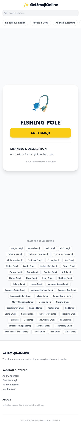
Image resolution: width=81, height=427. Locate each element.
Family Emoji (29, 266)
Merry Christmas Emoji (22, 302)
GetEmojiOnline (40, 5)
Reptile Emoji (54, 308)
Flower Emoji (16, 272)
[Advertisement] (40, 52)
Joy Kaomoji (9, 388)
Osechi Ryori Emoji (15, 308)
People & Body (40, 22)
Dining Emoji (12, 266)
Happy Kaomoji (11, 384)
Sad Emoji (70, 308)
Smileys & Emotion (15, 22)
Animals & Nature (65, 22)
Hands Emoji (15, 278)
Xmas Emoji (70, 331)
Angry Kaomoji (11, 375)
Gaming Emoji (50, 272)
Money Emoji (45, 302)
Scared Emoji (27, 314)
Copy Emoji (40, 133)
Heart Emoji (47, 278)
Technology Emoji (64, 325)
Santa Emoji (10, 314)
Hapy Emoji (31, 278)
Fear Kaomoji (10, 380)
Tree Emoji (55, 331)
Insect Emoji (36, 284)
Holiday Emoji (19, 284)
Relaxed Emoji (35, 308)
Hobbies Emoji (65, 278)
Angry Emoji (17, 248)
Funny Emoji (32, 272)
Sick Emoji (28, 319)
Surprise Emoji (43, 325)
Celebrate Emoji (15, 254)
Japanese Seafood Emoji (41, 290)
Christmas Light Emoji (38, 254)
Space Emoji (65, 319)
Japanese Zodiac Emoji (20, 296)
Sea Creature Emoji (47, 314)
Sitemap (55, 420)
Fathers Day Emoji (48, 266)
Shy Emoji (14, 319)
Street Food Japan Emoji (20, 325)
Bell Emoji (50, 248)
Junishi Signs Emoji (62, 296)
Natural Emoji (62, 302)
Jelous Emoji (42, 296)
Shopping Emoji (69, 314)
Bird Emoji (65, 248)
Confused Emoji (35, 260)
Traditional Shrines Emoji (16, 331)
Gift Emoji (66, 272)
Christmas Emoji (14, 260)
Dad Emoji (69, 260)
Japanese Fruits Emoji (15, 290)
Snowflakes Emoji (47, 319)
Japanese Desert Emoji (58, 284)
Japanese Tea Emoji (67, 290)
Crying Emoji (53, 260)
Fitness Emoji (69, 266)
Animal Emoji (34, 248)
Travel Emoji (39, 331)
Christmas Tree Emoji (63, 254)
